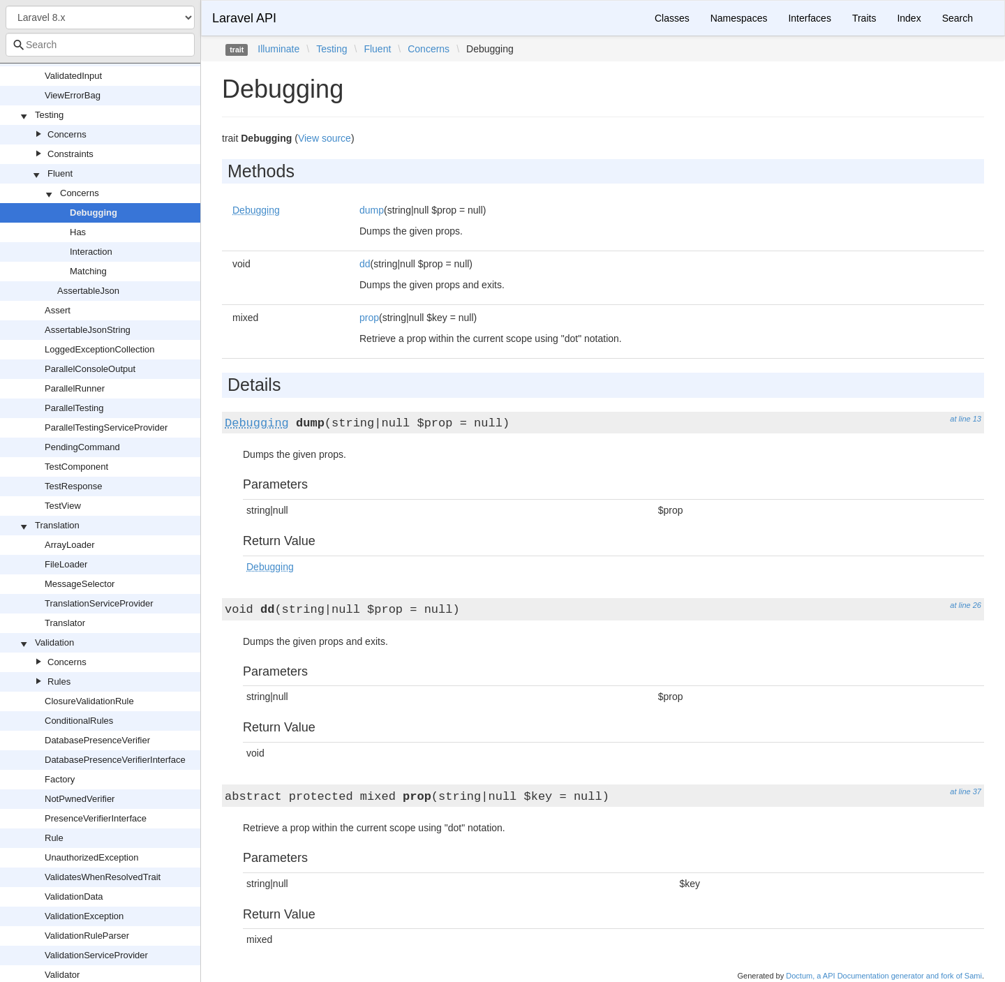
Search (957, 18)
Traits (864, 18)
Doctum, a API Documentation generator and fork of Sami (884, 976)
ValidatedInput (73, 75)
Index (909, 18)
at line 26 (965, 605)
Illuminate (278, 48)
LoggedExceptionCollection (100, 349)
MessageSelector (79, 584)
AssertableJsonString (88, 330)
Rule (54, 838)
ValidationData (74, 896)
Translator (65, 623)
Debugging (93, 212)
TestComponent (76, 466)
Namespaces (739, 18)
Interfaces (809, 18)
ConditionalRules (79, 720)
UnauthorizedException (91, 857)
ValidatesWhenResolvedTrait (103, 877)
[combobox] (100, 45)
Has (78, 232)
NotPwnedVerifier (79, 799)
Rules (58, 681)
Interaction (91, 251)
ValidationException (84, 916)
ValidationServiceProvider (96, 955)
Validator (62, 974)
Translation (57, 525)
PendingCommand (82, 447)
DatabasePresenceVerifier (97, 740)
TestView (63, 505)
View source (324, 138)
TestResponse (73, 486)
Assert (57, 310)
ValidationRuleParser (87, 935)
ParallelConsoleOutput (90, 369)
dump (371, 210)
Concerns (67, 134)
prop (369, 317)
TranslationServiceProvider (99, 603)
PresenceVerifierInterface (96, 818)
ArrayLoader (70, 545)
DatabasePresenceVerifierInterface (115, 759)
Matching (88, 271)
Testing (49, 115)
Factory (60, 779)
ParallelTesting (74, 408)
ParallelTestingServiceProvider (106, 427)
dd (365, 263)
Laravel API (244, 18)
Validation (54, 642)
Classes (672, 18)
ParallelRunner (75, 388)
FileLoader (66, 564)
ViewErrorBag (72, 95)
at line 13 (965, 419)
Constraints (70, 154)
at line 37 (965, 791)
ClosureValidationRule (89, 701)
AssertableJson (88, 290)
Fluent (60, 173)
